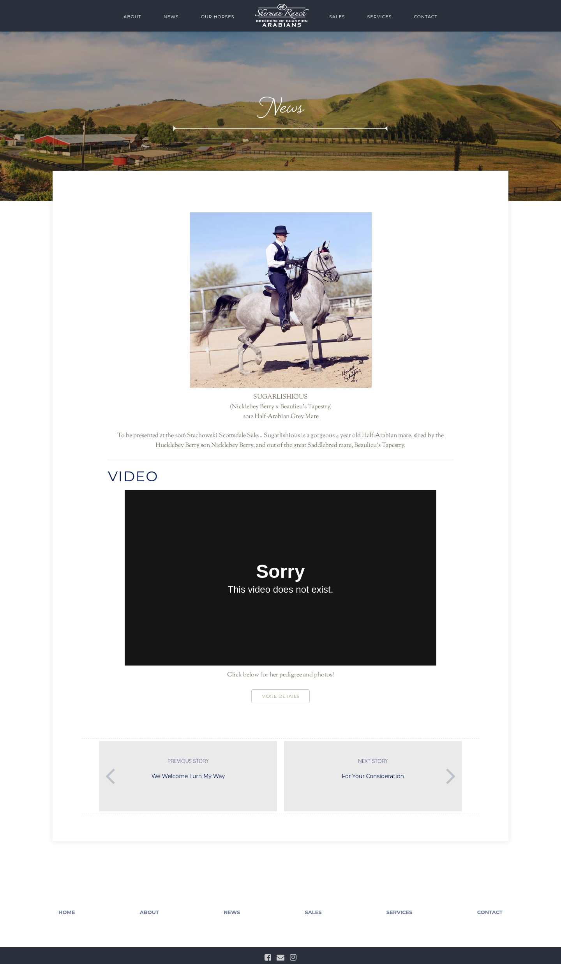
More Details (280, 696)
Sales (337, 16)
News (171, 16)
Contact (425, 16)
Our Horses (218, 16)
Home (66, 912)
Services (379, 16)
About (132, 16)
